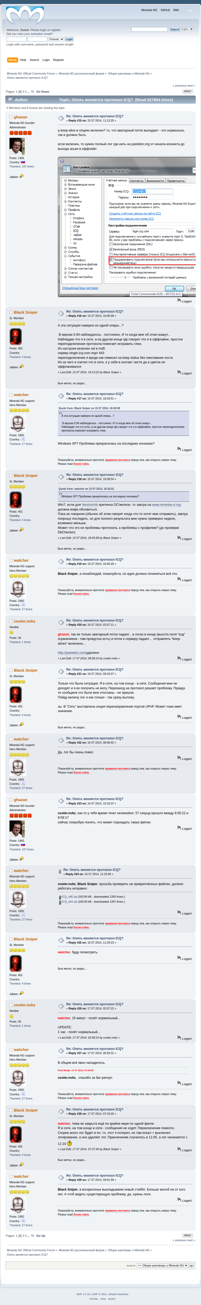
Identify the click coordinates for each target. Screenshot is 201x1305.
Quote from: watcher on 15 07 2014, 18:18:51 (86, 488)
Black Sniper (26, 312)
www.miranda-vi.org (166, 505)
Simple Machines (118, 1294)
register (56, 29)
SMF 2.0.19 (83, 1294)
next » (191, 85)
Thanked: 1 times (20, 642)
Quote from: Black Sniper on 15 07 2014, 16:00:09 (89, 408)
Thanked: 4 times (20, 357)
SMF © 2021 (99, 1294)
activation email (41, 33)
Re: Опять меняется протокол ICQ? (94, 116)
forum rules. (81, 463)
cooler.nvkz (25, 621)
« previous (179, 85)
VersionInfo (90, 505)
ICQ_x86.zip (68, 896)
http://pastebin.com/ (72, 653)
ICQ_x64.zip (68, 901)
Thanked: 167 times (21, 166)
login (43, 29)
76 (32, 91)
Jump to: (131, 1265)
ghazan (21, 117)
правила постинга (117, 459)
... (29, 91)
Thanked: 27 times (20, 443)
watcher (21, 394)
